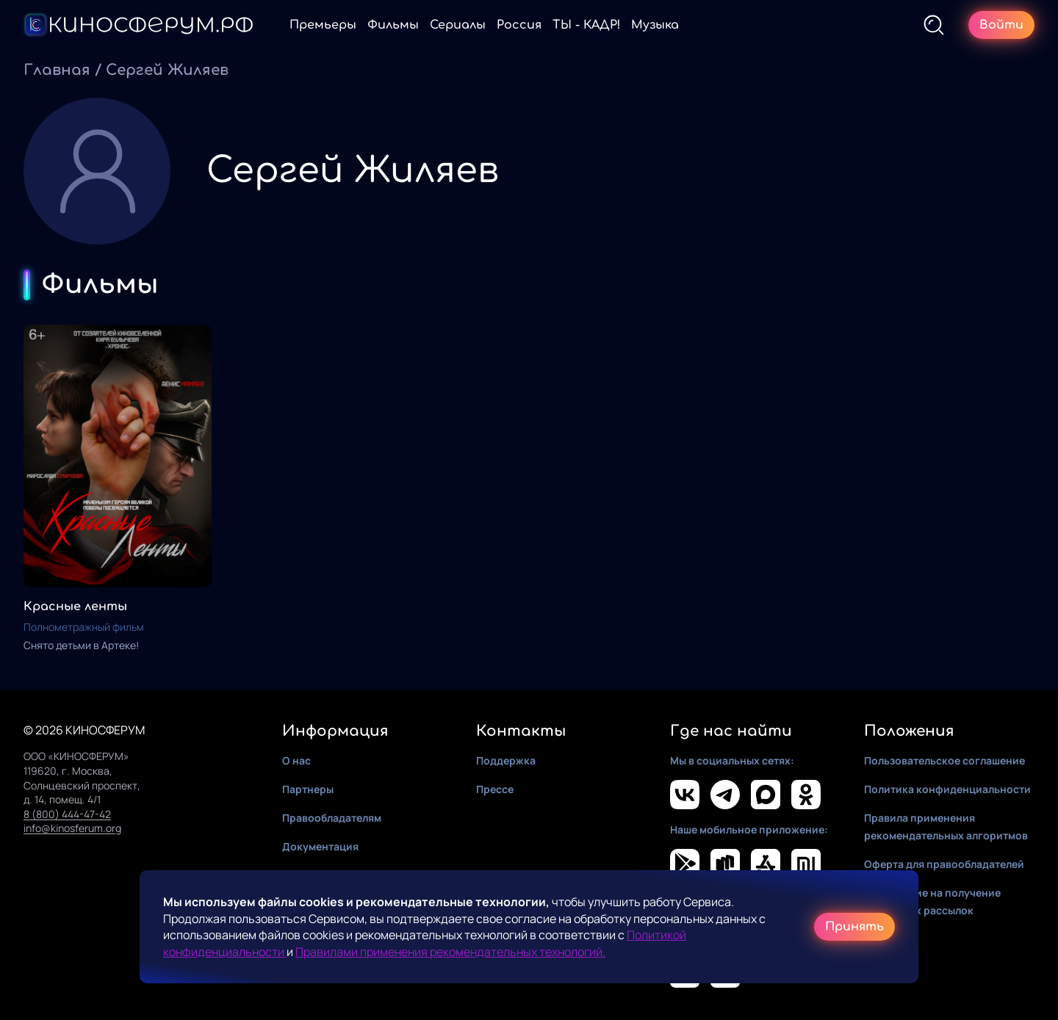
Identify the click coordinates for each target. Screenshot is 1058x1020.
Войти (1001, 25)
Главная (57, 70)
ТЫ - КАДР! (586, 25)
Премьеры (322, 25)
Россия (519, 25)
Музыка (655, 25)
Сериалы (458, 25)
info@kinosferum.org (72, 828)
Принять (854, 926)
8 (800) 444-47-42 (67, 814)
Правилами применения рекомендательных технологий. (450, 952)
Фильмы (393, 25)
